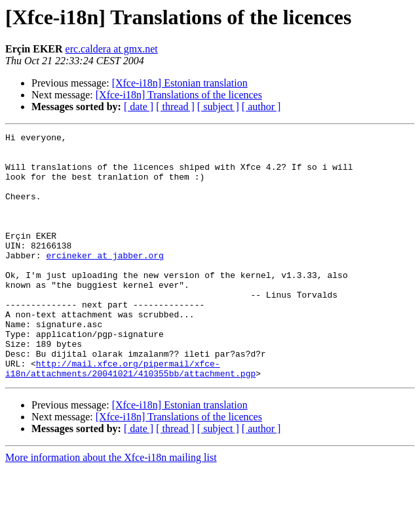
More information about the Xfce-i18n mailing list (111, 506)
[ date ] (138, 106)
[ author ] (261, 106)
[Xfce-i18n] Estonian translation (180, 83)
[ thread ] (175, 106)
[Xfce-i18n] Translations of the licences (179, 94)
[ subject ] (218, 106)
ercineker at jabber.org (104, 281)
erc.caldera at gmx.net (112, 48)
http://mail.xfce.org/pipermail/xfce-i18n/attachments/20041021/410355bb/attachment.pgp (130, 416)
